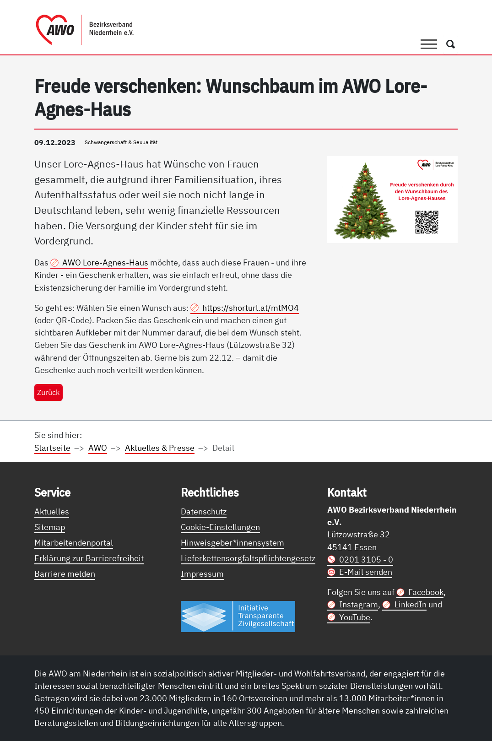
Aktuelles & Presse (160, 447)
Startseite (52, 447)
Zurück (48, 392)
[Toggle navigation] (429, 44)
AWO (97, 447)
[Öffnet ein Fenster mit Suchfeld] (450, 44)
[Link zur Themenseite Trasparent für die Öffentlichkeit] (238, 616)
